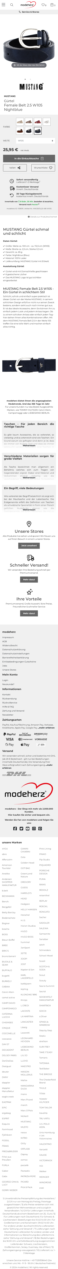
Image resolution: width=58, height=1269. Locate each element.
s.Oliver (43, 1016)
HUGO (24, 931)
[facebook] (16, 829)
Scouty (42, 980)
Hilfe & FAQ (8, 706)
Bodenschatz (8, 918)
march (24, 1105)
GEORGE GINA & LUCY (10, 1183)
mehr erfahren (47, 727)
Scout (42, 975)
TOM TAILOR (45, 1107)
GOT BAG (25, 868)
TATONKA (44, 1063)
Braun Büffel (8, 940)
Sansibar (43, 939)
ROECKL (43, 906)
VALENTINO (45, 1144)
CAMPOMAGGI (9, 1008)
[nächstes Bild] (51, 45)
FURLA (5, 1165)
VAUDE (43, 1155)
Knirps (24, 1000)
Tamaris (43, 1057)
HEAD (24, 898)
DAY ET (5, 1044)
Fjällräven (7, 1135)
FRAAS (5, 1145)
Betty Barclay (8, 912)
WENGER (44, 1176)
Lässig (24, 1027)
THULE (42, 1088)
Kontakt (6, 694)
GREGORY (26, 882)
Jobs (4, 665)
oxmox (24, 1159)
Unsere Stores (9, 669)
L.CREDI (25, 1005)
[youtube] (29, 829)
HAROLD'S (26, 893)
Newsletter (7, 715)
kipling (24, 989)
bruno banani (9, 956)
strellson (43, 1041)
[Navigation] (4, 5)
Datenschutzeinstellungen (16, 653)
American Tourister (7, 866)
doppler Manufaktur (8, 1089)
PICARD (25, 1181)
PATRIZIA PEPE (28, 1176)
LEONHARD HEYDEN (27, 1040)
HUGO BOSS (27, 936)
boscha (5, 929)
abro (4, 854)
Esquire (6, 1124)
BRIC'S (5, 950)
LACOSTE (25, 1011)
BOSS (5, 934)
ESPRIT (5, 1118)
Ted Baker (44, 1068)
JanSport (25, 947)
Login (5, 680)
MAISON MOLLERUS (26, 1073)
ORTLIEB (25, 1149)
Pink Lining (45, 848)
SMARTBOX (45, 1005)
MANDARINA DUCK (27, 1087)
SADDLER (44, 922)
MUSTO (24, 1127)
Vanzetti (43, 1149)
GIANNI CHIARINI (25, 850)
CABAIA (6, 986)
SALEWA (43, 928)
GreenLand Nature (26, 875)
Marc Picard (27, 1099)
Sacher (42, 917)
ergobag (6, 1113)
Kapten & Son (27, 969)
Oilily (23, 1143)
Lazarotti (25, 1032)
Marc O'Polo (27, 1110)
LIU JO (24, 1055)
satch (42, 944)
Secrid (42, 991)
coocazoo (6, 1039)
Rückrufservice (9, 702)
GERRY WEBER (9, 1190)
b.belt (5, 890)
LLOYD (24, 1061)
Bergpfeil (6, 907)
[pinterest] (41, 829)
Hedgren (25, 904)
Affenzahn (7, 859)
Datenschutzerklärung (13, 649)
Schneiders (45, 950)
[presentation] (12, 5)
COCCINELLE (8, 1033)
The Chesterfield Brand (47, 1081)
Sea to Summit (46, 986)
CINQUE (6, 1028)
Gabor (5, 1170)
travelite (43, 1113)
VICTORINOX (45, 1160)
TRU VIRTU (44, 1118)
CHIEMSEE (7, 1022)
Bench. (5, 901)
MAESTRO (26, 1066)
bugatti (6, 975)
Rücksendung (9, 698)
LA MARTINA (27, 1016)
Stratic (42, 1036)
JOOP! (24, 958)
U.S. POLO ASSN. (44, 1125)
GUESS (24, 887)
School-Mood (46, 955)
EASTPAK (6, 1102)
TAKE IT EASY (45, 1052)
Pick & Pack (26, 1187)
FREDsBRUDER (10, 1151)
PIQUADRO (45, 865)
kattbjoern (26, 983)
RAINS (42, 884)
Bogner (6, 923)
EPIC (4, 1107)
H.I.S (23, 920)
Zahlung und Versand (13, 710)
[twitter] (23, 829)
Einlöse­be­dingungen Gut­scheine (19, 661)
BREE (5, 945)
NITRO (24, 1138)
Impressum (8, 637)
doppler (6, 1082)
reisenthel (44, 895)
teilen (15, 167)
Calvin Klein (8, 992)
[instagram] (35, 829)
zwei (41, 1187)
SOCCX (42, 1011)
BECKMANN (8, 896)
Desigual (6, 1066)
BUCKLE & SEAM (7, 963)
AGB (4, 641)
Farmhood (7, 1129)
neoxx (24, 1132)
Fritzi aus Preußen (6, 1158)
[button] (43, 167)
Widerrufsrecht (9, 645)
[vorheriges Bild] (6, 45)
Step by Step (45, 1030)
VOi (41, 1166)
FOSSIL (5, 1140)
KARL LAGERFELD (27, 976)
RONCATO (44, 912)
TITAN (42, 1093)
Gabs (4, 1176)
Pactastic (25, 1170)
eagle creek (8, 1096)
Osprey (24, 1154)
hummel (25, 942)
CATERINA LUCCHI (7, 1015)
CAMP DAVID (8, 1003)
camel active (8, 997)
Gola (23, 857)
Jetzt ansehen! (29, 545)
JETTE (24, 953)
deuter (5, 1071)
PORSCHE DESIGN (44, 872)
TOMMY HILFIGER (44, 1100)
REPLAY (43, 901)
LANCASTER (27, 1022)
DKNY (5, 1077)
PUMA (42, 879)
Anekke (6, 873)
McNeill (24, 1116)
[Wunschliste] (44, 5)
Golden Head (27, 862)
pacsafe (24, 1165)
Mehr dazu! (29, 579)
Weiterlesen (29, 445)
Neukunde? (8, 684)
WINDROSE (45, 1182)
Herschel (25, 915)
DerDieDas (7, 1061)
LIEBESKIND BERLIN (27, 1048)
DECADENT (8, 1049)
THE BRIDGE (45, 1074)
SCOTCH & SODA (44, 968)
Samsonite (44, 934)
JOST (23, 964)
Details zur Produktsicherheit (42, 217)
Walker (42, 1171)
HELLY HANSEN (29, 909)
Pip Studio (44, 859)
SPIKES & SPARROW (44, 1023)
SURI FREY (44, 1046)
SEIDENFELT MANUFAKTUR (46, 998)
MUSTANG (10, 96)
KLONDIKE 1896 (29, 994)
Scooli (42, 961)
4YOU (5, 848)
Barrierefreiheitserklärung (15, 657)
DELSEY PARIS (9, 1055)
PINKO (42, 854)
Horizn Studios (28, 926)
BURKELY (7, 981)
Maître (24, 1080)
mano (24, 1094)
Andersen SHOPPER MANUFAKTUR (9, 882)
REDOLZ (43, 890)
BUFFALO (7, 970)
